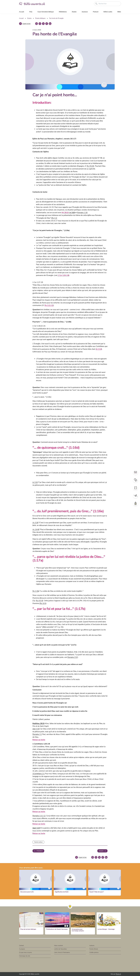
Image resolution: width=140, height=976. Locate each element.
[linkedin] (50, 23)
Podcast (95, 12)
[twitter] (43, 23)
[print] (36, 23)
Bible (119, 12)
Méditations (63, 12)
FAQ (30, 12)
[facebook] (46, 23)
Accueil (21, 12)
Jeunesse (85, 12)
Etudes (74, 12)
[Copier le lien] (24, 23)
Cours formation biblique (46, 12)
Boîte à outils (108, 12)
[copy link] (40, 23)
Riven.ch (118, 974)
